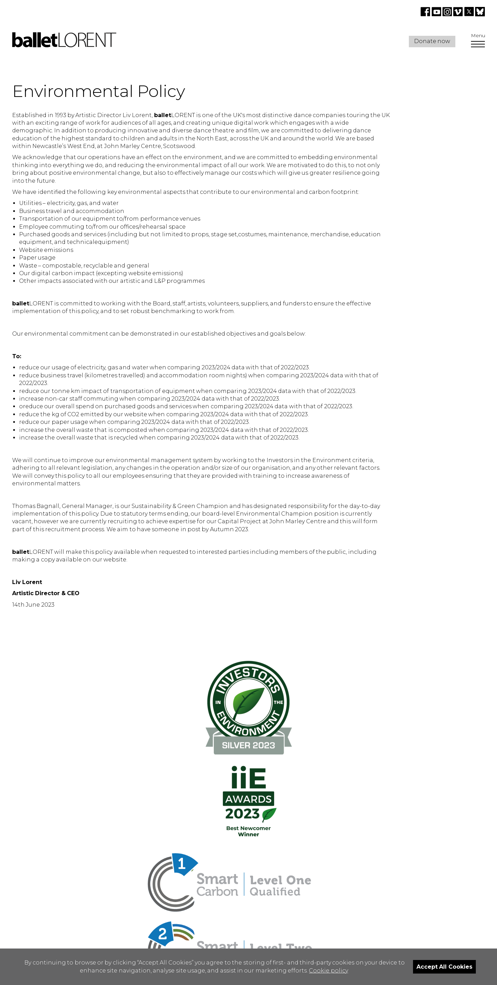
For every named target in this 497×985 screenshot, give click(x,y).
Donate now (432, 41)
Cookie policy (328, 970)
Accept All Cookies (444, 966)
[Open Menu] (478, 45)
